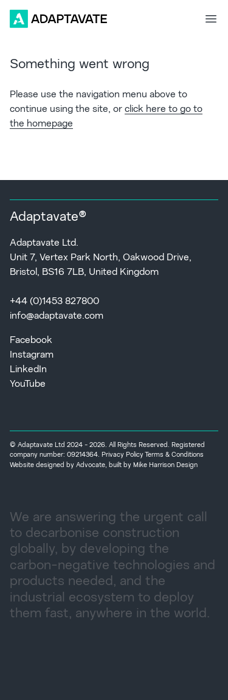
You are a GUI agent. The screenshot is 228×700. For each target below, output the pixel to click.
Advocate (90, 465)
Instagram (32, 355)
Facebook (31, 340)
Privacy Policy (122, 455)
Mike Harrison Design (165, 465)
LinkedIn (28, 370)
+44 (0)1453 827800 (54, 302)
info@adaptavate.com (56, 316)
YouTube (28, 384)
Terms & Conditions (174, 455)
